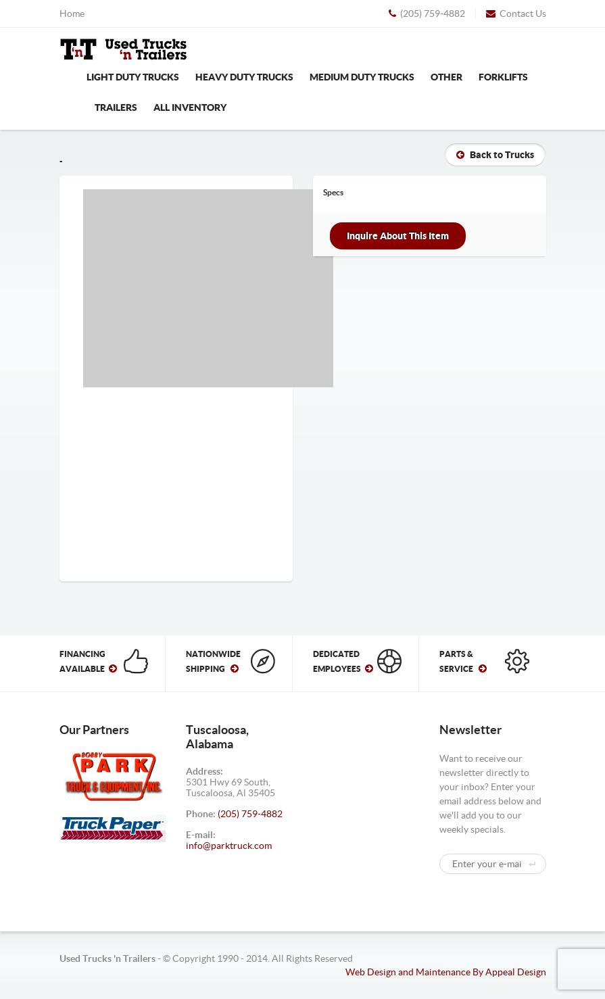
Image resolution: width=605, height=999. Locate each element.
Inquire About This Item (398, 235)
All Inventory (189, 107)
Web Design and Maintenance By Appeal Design (445, 972)
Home (71, 13)
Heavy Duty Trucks (244, 77)
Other (446, 77)
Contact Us (516, 13)
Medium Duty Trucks (362, 77)
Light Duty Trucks (133, 77)
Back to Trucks (495, 154)
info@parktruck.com (229, 845)
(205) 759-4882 (427, 13)
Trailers (116, 107)
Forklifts (503, 77)
